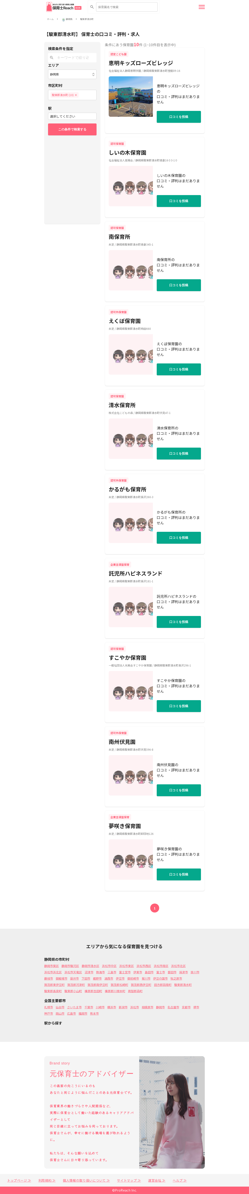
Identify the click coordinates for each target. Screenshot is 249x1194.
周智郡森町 (135, 991)
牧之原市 (176, 978)
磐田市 (172, 972)
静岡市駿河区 (70, 966)
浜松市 (134, 1007)
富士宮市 (125, 972)
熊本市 (94, 1013)
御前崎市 (133, 978)
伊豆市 (120, 978)
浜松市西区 (144, 966)
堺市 (196, 1007)
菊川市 (146, 978)
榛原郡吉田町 (93, 991)
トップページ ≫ (19, 1180)
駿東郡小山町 (73, 991)
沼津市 (89, 972)
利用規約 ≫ (47, 1180)
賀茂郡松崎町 (119, 985)
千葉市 (88, 1007)
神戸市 (48, 1013)
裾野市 (97, 978)
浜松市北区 (178, 966)
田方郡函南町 (163, 985)
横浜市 (111, 1007)
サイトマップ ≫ (129, 1180)
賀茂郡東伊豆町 (54, 985)
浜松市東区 (126, 966)
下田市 (86, 978)
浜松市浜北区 (53, 972)
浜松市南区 (161, 966)
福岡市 (83, 1013)
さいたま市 (74, 1007)
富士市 (160, 972)
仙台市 (60, 1007)
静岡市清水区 (90, 966)
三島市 (112, 972)
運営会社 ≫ (156, 1180)
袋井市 (74, 978)
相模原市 (147, 1007)
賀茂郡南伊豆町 (98, 985)
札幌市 (48, 1007)
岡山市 (60, 1013)
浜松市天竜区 (73, 972)
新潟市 (123, 1007)
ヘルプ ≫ (180, 1180)
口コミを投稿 (178, 117)
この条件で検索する (72, 129)
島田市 (149, 972)
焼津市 (183, 972)
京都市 (186, 1007)
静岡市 (160, 1007)
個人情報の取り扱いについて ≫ (86, 1180)
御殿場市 (61, 978)
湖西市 (108, 978)
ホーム (50, 19)
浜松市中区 (109, 966)
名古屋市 (173, 1007)
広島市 (71, 1013)
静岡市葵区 (51, 966)
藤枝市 (48, 978)
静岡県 (69, 19)
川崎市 (100, 1007)
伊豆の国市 (160, 978)
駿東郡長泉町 (53, 991)
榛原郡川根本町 (115, 991)
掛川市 (195, 972)
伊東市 (137, 972)
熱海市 (100, 972)
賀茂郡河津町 (76, 985)
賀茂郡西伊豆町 (141, 985)
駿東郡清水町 (87, 19)
